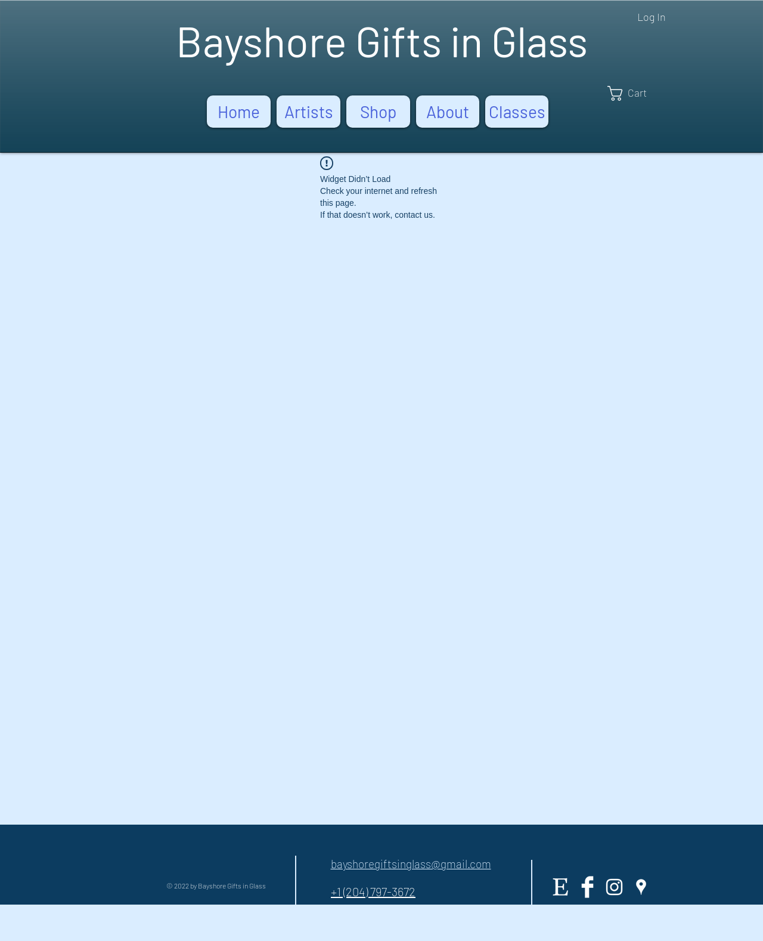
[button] (635, 93)
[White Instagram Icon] (614, 887)
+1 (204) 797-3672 (373, 891)
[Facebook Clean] (587, 887)
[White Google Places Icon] (641, 887)
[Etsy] (561, 887)
